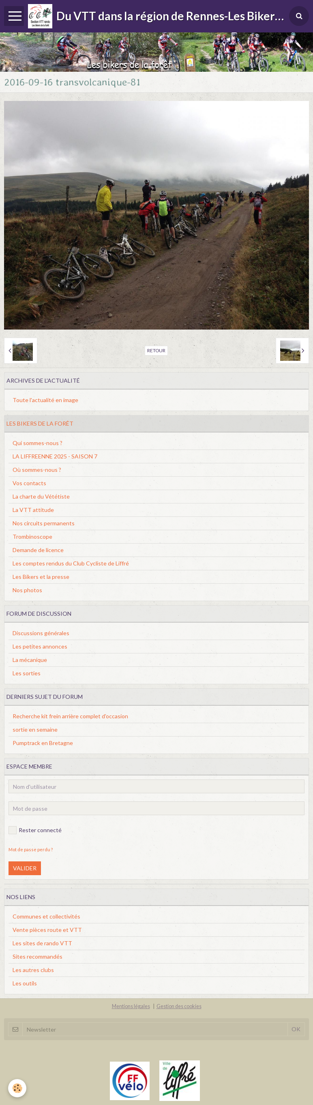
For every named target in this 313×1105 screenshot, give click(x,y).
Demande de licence (38, 549)
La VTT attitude (33, 509)
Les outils (25, 983)
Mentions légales (131, 1006)
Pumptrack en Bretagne (43, 742)
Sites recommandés (37, 956)
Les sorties (27, 673)
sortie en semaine (35, 729)
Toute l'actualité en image (45, 399)
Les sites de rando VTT (42, 943)
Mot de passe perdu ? (31, 849)
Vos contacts (29, 483)
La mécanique (30, 659)
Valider (24, 868)
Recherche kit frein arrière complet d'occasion (70, 716)
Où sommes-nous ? (37, 469)
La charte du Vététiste (41, 496)
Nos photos (27, 590)
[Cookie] (17, 1088)
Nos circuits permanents (44, 523)
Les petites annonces (40, 646)
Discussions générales (41, 633)
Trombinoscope (32, 536)
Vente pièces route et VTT (47, 929)
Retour (156, 350)
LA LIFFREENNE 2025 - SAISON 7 (55, 456)
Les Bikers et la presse (41, 576)
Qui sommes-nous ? (37, 442)
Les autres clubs (33, 969)
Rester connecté (35, 830)
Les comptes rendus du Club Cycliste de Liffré (71, 563)
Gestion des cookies (179, 1006)
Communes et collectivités (46, 916)
